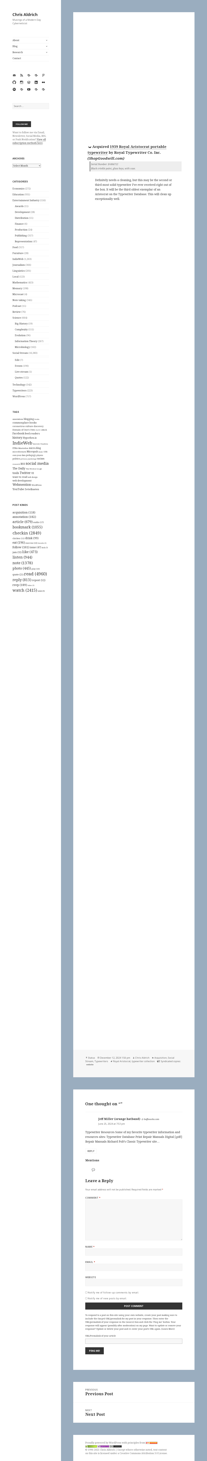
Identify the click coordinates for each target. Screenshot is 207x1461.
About (15, 40)
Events (18, 365)
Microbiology (22, 347)
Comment (93, 1197)
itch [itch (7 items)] (45, 547)
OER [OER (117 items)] (45, 451)
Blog (15, 46)
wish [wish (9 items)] (41, 591)
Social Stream (20, 353)
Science (16, 317)
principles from (142, 1442)
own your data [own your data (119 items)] (18, 455)
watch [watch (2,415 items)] (24, 590)
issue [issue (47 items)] (35, 547)
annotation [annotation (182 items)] (24, 517)
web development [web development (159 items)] (22, 480)
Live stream (21, 371)
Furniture (18, 253)
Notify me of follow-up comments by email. (113, 1292)
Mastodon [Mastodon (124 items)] (23, 448)
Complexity (21, 329)
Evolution (20, 335)
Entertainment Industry (25, 200)
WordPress (18, 396)
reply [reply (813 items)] (21, 579)
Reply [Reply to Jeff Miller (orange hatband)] (90, 1151)
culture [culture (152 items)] (29, 426)
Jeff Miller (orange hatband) (119, 1119)
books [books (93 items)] (37, 419)
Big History (21, 323)
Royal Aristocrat (122, 1061)
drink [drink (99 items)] (32, 538)
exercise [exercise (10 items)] (31, 543)
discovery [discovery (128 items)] (39, 426)
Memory (17, 288)
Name (90, 1246)
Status (91, 1057)
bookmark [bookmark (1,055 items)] (27, 526)
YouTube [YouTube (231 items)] (18, 489)
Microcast (18, 294)
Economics (18, 188)
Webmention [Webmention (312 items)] (21, 484)
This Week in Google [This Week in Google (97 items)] (34, 469)
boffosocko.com (151, 1119)
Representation (23, 241)
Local (15, 276)
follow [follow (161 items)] (20, 547)
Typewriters (19, 390)
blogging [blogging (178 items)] (29, 419)
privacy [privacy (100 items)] (24, 459)
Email (90, 1262)
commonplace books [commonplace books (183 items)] (24, 422)
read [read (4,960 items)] (35, 574)
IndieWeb (17, 259)
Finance (19, 223)
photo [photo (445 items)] (21, 568)
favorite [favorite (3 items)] (42, 543)
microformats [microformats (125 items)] (19, 451)
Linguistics (18, 270)
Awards (19, 206)
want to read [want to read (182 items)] (19, 477)
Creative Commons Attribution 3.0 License (143, 1453)
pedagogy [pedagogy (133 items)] (31, 455)
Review (16, 311)
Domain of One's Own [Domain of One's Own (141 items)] (23, 429)
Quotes (19, 377)
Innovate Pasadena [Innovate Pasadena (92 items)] (40, 444)
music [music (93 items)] (41, 452)
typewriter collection (143, 1061)
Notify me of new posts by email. (107, 1298)
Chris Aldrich (25, 14)
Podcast (16, 306)
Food (15, 247)
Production (21, 229)
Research (17, 52)
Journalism (18, 264)
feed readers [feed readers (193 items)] (32, 433)
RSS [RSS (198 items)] (23, 463)
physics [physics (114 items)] (39, 455)
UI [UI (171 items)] (32, 473)
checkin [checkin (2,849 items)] (26, 533)
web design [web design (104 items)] (32, 477)
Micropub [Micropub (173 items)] (32, 451)
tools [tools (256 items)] (15, 473)
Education (18, 194)
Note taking (19, 300)
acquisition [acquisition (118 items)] (23, 512)
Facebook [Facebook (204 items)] (18, 433)
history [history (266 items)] (17, 438)
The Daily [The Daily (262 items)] (18, 468)
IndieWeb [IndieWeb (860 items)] (22, 443)
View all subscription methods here (29, 141)
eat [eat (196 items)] (18, 542)
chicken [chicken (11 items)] (18, 538)
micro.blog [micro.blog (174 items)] (35, 448)
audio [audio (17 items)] (38, 522)
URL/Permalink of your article (100, 1335)
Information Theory (26, 341)
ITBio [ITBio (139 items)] (15, 448)
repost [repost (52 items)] (38, 580)
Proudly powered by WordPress (103, 1442)
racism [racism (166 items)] (40, 458)
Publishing (21, 235)
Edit (17, 360)
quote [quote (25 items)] (18, 574)
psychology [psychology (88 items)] (32, 459)
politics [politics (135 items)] (16, 458)
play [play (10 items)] (35, 568)
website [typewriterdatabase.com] (90, 1064)
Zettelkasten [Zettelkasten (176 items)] (32, 489)
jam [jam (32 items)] (17, 552)
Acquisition (160, 1057)
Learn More (168, 1328)
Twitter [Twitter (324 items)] (25, 473)
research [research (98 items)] (16, 464)
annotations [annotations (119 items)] (17, 419)
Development (22, 212)
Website (90, 1277)
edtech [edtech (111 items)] (44, 430)
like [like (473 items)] (30, 551)
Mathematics (19, 282)
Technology (18, 384)
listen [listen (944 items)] (22, 557)
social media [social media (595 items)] (37, 463)
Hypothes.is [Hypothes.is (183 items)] (30, 437)
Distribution (21, 218)
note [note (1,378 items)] (22, 562)
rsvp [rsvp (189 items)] (19, 585)
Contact (16, 58)
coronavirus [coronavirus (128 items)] (18, 426)
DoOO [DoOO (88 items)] (38, 430)
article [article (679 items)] (22, 521)
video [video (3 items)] (31, 585)
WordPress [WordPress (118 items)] (37, 485)
